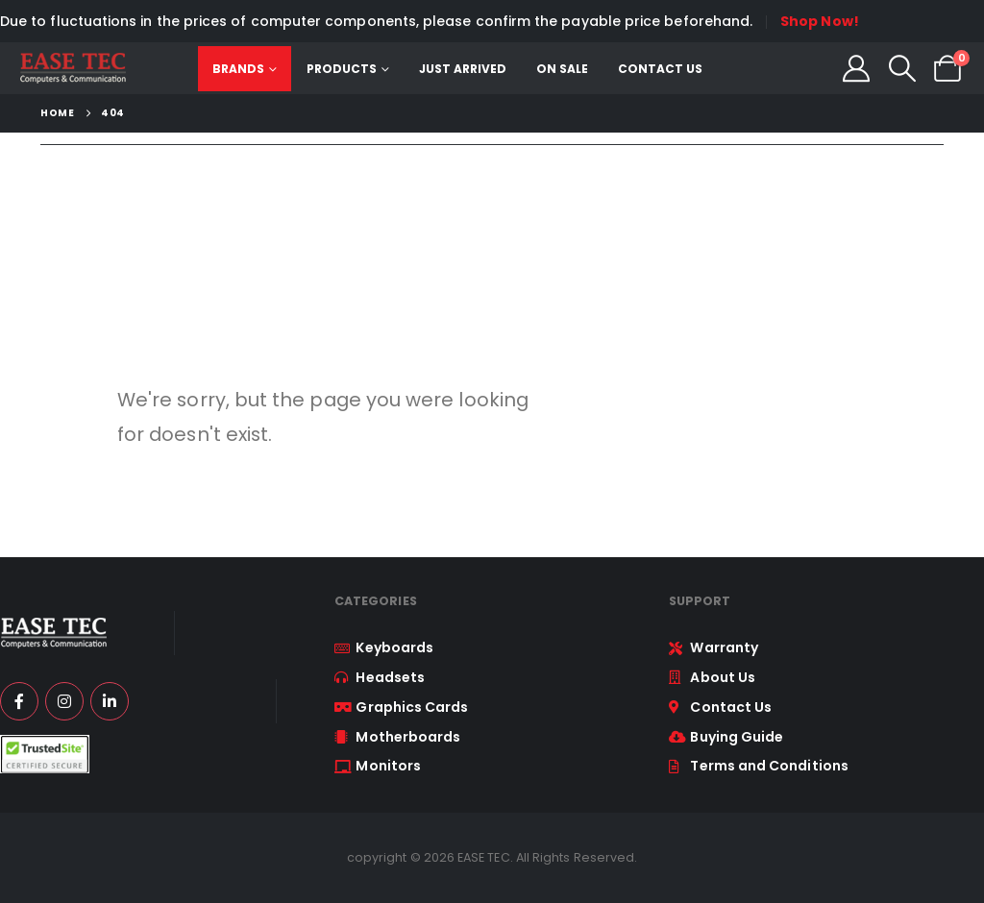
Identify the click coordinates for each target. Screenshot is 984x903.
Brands (238, 69)
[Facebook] (19, 701)
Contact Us (660, 69)
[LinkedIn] (109, 701)
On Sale (562, 69)
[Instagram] (64, 701)
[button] (902, 68)
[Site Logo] (72, 68)
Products (342, 69)
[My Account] (856, 68)
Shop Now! (819, 21)
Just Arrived (462, 69)
